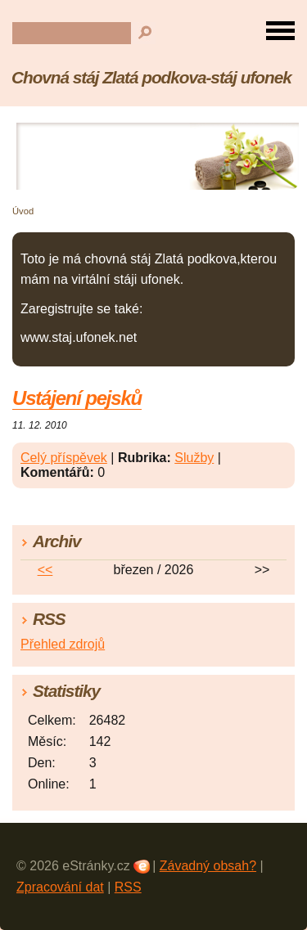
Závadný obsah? (208, 866)
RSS (128, 887)
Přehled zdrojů (62, 644)
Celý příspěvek (63, 458)
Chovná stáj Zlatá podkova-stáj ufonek (151, 77)
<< (45, 570)
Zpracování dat (60, 887)
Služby (194, 458)
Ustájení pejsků (77, 398)
